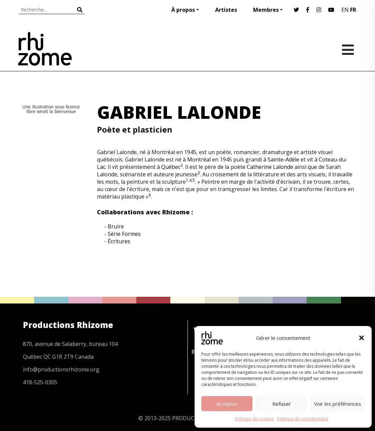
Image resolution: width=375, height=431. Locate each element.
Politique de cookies (254, 419)
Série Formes (124, 234)
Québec (170, 167)
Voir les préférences (337, 403)
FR (353, 9)
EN (345, 9)
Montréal (199, 159)
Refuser (281, 403)
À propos (183, 9)
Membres (266, 9)
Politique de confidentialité (302, 419)
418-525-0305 (40, 382)
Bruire (116, 226)
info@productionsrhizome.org (61, 369)
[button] (361, 337)
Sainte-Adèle (283, 159)
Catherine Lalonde (270, 167)
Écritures (119, 241)
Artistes (226, 9)
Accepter (226, 403)
